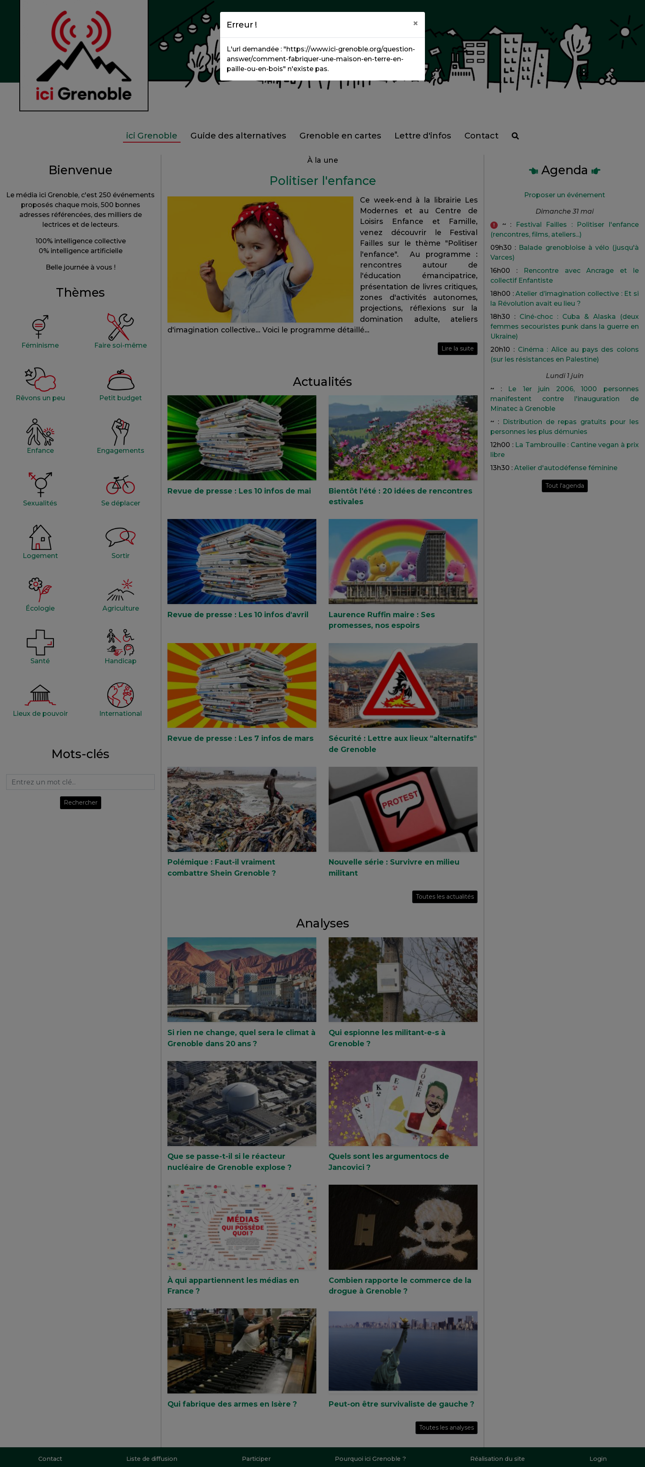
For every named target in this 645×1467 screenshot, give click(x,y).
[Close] (415, 23)
